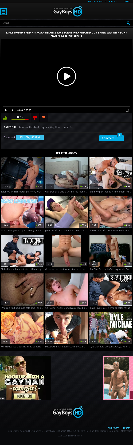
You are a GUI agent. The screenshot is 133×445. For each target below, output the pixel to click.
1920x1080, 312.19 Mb (29, 137)
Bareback (34, 127)
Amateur (23, 127)
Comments (112, 137)
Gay (52, 127)
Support (113, 428)
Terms (126, 428)
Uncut (58, 127)
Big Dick (45, 127)
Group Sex (68, 127)
